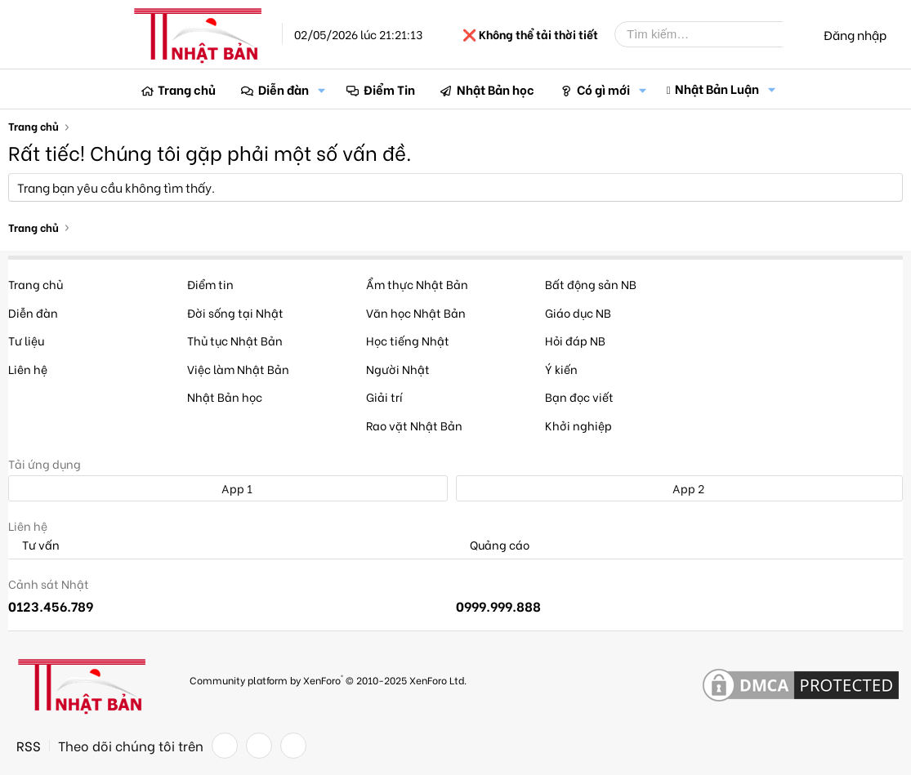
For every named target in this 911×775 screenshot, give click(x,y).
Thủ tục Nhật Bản (235, 340)
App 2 (679, 488)
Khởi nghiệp (578, 425)
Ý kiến (561, 368)
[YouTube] (293, 746)
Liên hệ (27, 368)
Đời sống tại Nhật (235, 312)
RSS (28, 745)
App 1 (227, 488)
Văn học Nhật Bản (416, 312)
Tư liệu (26, 340)
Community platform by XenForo (328, 679)
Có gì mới (603, 89)
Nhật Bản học (495, 89)
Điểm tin (210, 283)
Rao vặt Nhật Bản (414, 425)
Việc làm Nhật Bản (238, 368)
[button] (321, 89)
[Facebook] (225, 746)
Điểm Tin (389, 89)
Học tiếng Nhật (407, 340)
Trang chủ (187, 89)
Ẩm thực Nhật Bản (417, 283)
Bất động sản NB (590, 283)
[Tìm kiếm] (710, 34)
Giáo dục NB (578, 312)
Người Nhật (398, 368)
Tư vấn (34, 545)
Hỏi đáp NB (575, 340)
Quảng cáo (492, 545)
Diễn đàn (283, 89)
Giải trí (384, 396)
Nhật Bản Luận (717, 88)
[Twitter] (259, 746)
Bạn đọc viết (579, 396)
